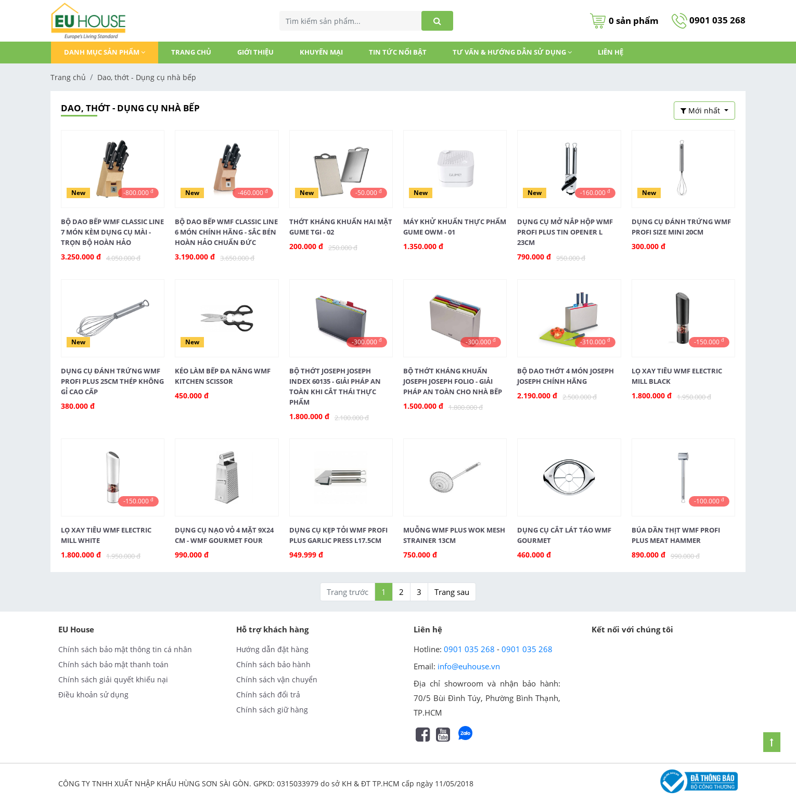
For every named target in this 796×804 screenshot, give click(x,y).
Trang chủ (191, 52)
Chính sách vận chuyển (276, 679)
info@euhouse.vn (469, 666)
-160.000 (595, 192)
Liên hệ (610, 52)
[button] (704, 110)
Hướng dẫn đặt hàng (272, 649)
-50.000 (368, 192)
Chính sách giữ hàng (272, 710)
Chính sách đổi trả (268, 694)
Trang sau (451, 592)
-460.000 (253, 192)
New (78, 192)
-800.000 (138, 192)
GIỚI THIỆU (255, 52)
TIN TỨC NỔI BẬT (398, 52)
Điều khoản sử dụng (93, 694)
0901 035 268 (709, 20)
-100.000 (709, 500)
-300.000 (367, 341)
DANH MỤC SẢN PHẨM (104, 52)
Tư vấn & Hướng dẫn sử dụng (512, 52)
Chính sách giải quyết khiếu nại (113, 679)
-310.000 (595, 341)
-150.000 (709, 341)
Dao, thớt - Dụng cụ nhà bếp (146, 77)
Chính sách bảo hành (273, 664)
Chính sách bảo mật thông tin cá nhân (125, 649)
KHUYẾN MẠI (321, 52)
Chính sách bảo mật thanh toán (113, 664)
